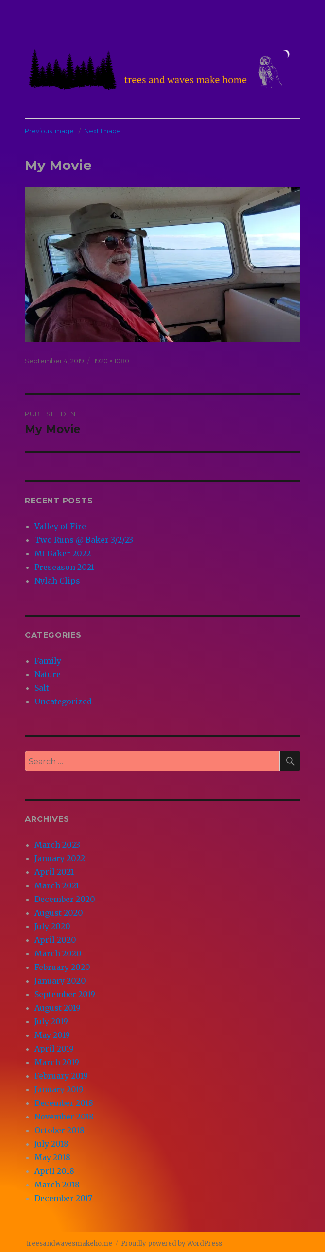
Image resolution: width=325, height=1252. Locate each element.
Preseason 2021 (64, 567)
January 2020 (60, 980)
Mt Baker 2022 (62, 553)
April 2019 (54, 1048)
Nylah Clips (57, 580)
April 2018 (54, 1171)
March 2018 (57, 1184)
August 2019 (57, 1008)
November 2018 (64, 1116)
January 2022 (59, 858)
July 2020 (52, 926)
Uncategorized (63, 701)
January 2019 (59, 1089)
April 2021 (54, 872)
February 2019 (61, 1076)
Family (47, 661)
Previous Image (49, 130)
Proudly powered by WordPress (171, 1243)
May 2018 (52, 1157)
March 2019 (56, 1062)
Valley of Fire (60, 526)
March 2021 (56, 885)
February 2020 (62, 967)
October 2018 (59, 1130)
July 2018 (51, 1144)
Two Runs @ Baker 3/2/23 (83, 540)
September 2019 (64, 994)
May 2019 (52, 1035)
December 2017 (63, 1198)
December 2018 (63, 1103)
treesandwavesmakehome (69, 1243)
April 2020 (55, 940)
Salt (41, 688)
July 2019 (51, 1021)
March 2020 (58, 953)
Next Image (102, 130)
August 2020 (58, 913)
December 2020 (64, 899)
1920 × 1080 (111, 361)
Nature (47, 674)
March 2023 (57, 845)
